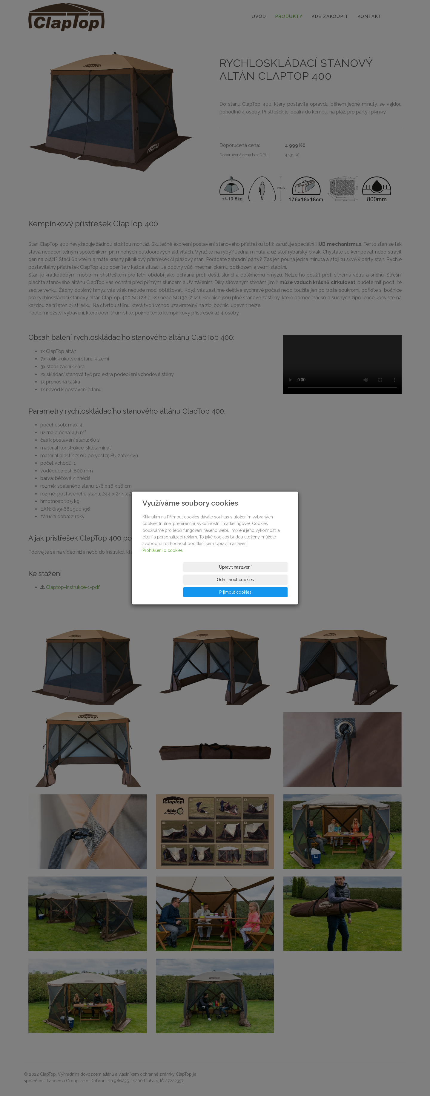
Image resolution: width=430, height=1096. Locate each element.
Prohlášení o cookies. (163, 563)
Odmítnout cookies (215, 579)
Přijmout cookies (265, 579)
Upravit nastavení (166, 579)
